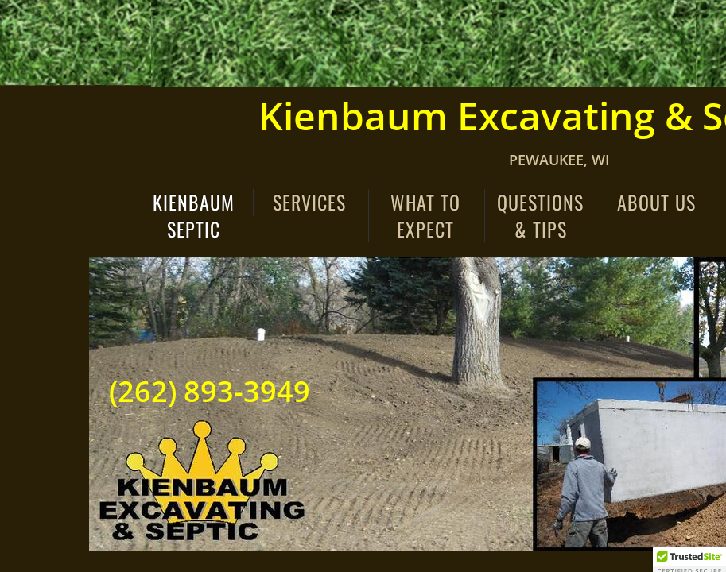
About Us (656, 202)
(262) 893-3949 (209, 391)
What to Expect (425, 215)
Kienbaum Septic (194, 215)
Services (309, 202)
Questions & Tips (540, 215)
